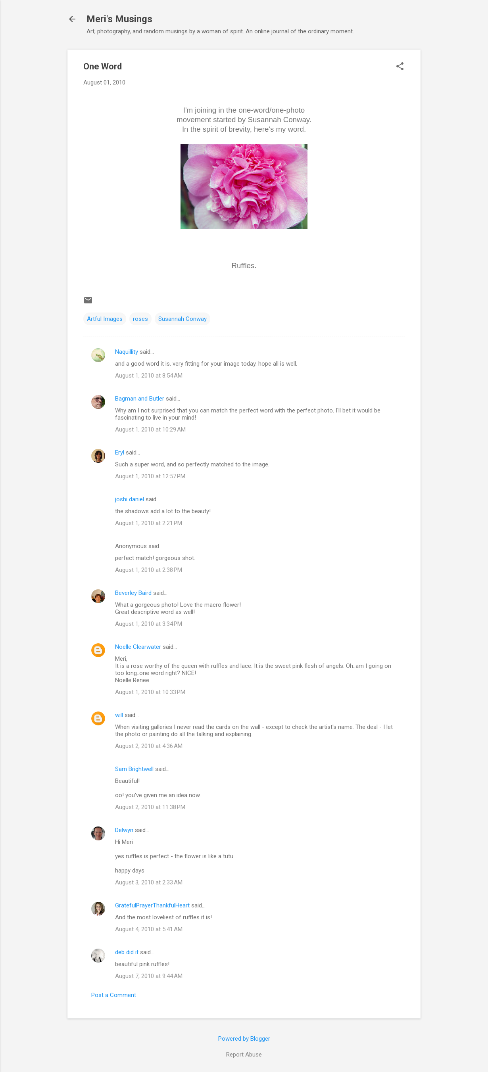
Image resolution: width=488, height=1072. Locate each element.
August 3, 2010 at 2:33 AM (149, 882)
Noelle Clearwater (138, 646)
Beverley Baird (133, 592)
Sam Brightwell (134, 769)
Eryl (119, 452)
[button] (400, 67)
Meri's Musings (119, 19)
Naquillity (126, 351)
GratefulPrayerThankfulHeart (152, 905)
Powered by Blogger (244, 1038)
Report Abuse (244, 1054)
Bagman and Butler (139, 398)
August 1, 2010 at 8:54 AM (149, 375)
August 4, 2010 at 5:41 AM (149, 929)
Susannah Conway (182, 318)
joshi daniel (129, 499)
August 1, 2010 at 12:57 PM (150, 476)
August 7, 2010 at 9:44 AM (149, 976)
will (119, 715)
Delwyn (124, 830)
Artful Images (105, 318)
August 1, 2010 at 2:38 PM (148, 569)
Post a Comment (113, 995)
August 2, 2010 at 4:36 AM (149, 746)
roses (140, 318)
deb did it (126, 952)
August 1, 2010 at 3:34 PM (148, 623)
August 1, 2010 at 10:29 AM (150, 429)
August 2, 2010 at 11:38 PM (150, 807)
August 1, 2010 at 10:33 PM (150, 692)
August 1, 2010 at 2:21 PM (148, 523)
